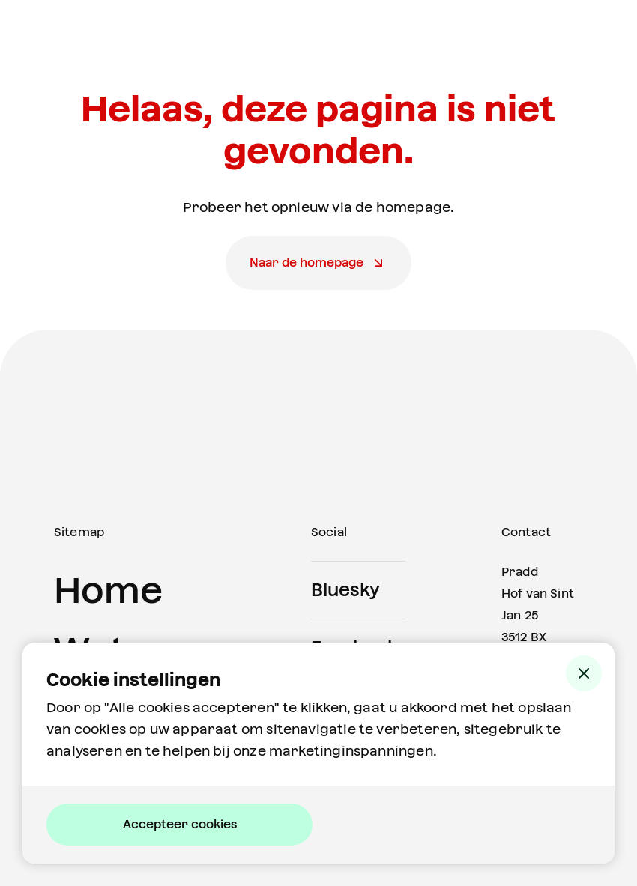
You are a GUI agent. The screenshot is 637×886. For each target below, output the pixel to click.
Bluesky (345, 590)
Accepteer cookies (180, 824)
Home (108, 590)
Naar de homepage (306, 262)
